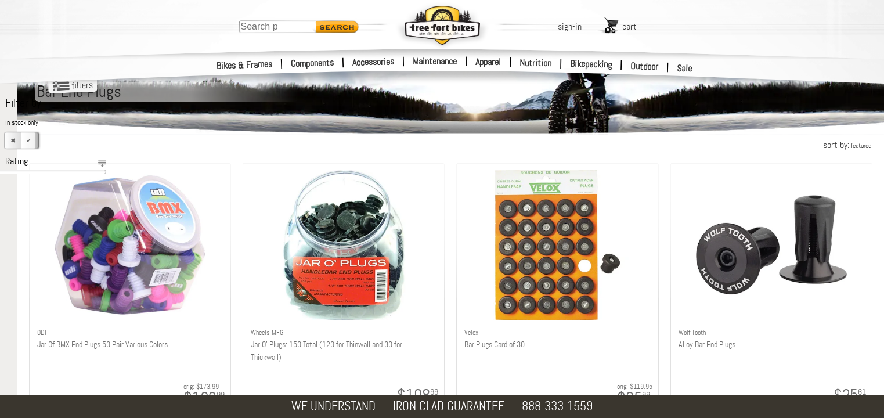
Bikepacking (591, 64)
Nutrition (535, 62)
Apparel (488, 62)
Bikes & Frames (245, 65)
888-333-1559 (557, 406)
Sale (684, 68)
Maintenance (435, 61)
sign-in (570, 26)
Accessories (373, 62)
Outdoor (644, 66)
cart (629, 26)
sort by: (847, 145)
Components (312, 63)
